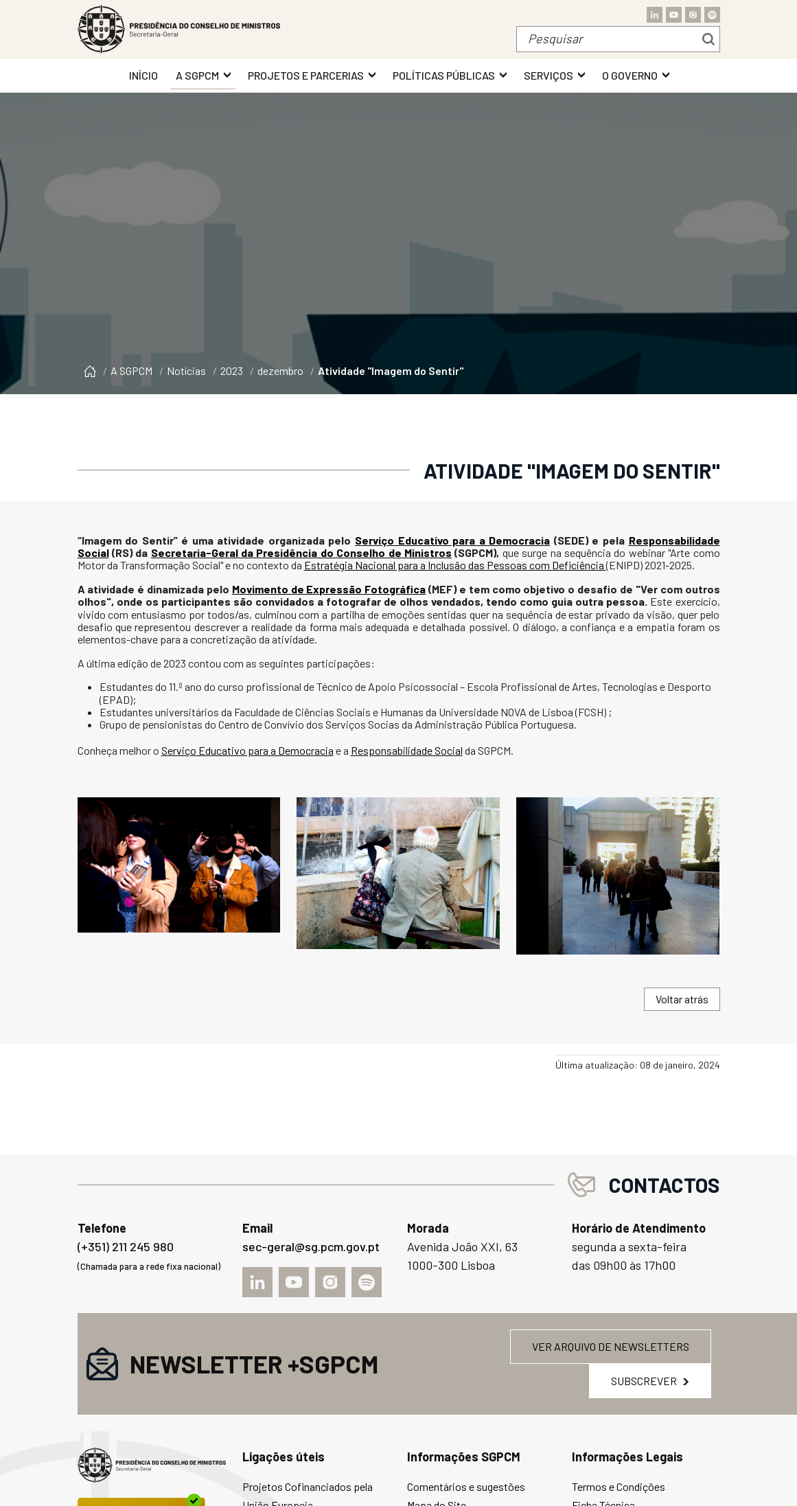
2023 (231, 370)
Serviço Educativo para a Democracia (452, 540)
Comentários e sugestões (466, 1486)
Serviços (548, 75)
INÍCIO (143, 75)
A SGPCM (197, 75)
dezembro (280, 370)
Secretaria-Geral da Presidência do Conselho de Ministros (301, 552)
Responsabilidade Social (407, 750)
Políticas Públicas (444, 75)
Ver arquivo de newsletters (610, 1346)
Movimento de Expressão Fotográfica (329, 588)
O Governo (630, 75)
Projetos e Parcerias (306, 75)
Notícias (186, 370)
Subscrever (650, 1380)
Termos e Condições (618, 1486)
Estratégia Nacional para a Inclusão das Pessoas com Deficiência (455, 564)
